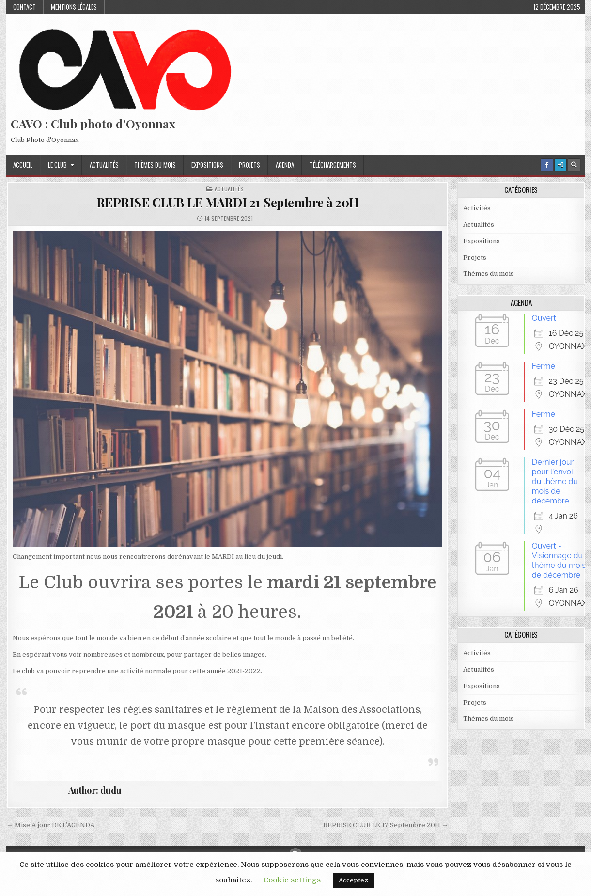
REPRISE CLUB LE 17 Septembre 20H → (385, 825)
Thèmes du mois (155, 165)
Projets (249, 165)
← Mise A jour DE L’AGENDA (50, 825)
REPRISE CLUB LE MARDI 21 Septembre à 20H (227, 202)
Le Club (57, 165)
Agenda (285, 165)
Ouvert (544, 318)
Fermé (543, 366)
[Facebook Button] (547, 165)
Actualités (104, 165)
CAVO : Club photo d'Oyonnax (93, 123)
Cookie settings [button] (292, 880)
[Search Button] (574, 165)
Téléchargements (333, 165)
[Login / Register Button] (560, 165)
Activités (477, 208)
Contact (24, 7)
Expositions (207, 165)
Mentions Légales (74, 7)
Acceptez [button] (353, 880)
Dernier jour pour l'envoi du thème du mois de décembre (555, 481)
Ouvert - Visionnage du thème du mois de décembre (559, 560)
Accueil (22, 165)
